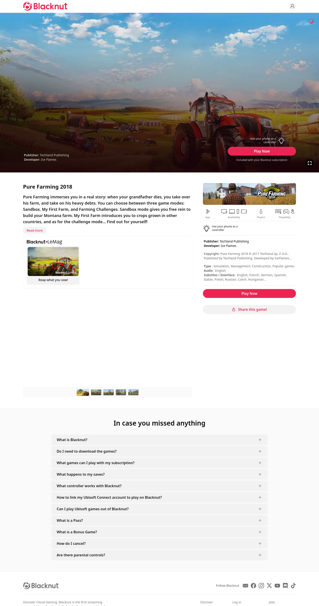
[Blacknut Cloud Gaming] (45, 6)
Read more (35, 230)
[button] (262, 140)
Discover (206, 602)
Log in (236, 602)
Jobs (272, 602)
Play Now (262, 151)
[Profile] (292, 6)
